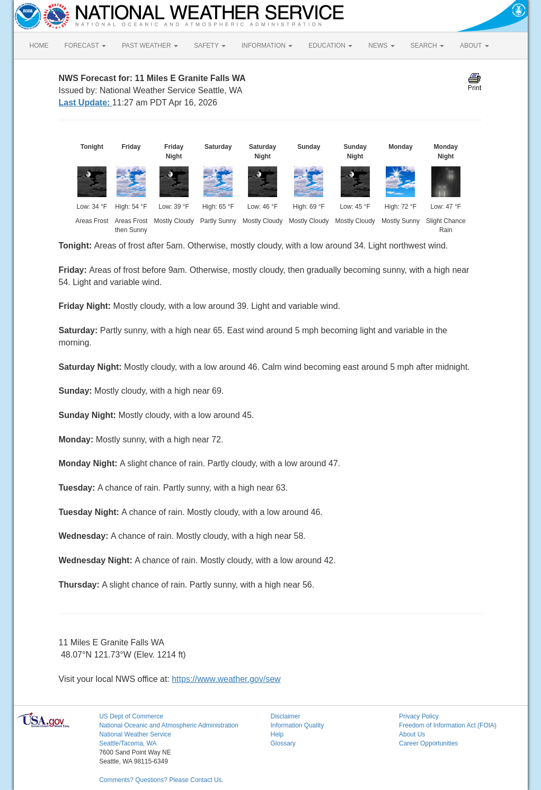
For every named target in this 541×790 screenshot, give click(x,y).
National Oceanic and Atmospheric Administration (168, 725)
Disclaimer (285, 716)
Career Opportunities (428, 743)
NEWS (381, 45)
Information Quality (297, 725)
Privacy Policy (419, 716)
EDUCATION (330, 45)
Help (276, 734)
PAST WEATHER (150, 45)
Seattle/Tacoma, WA (127, 743)
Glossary (282, 743)
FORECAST (85, 45)
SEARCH (427, 45)
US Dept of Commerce (131, 716)
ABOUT (474, 45)
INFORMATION (267, 45)
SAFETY (210, 45)
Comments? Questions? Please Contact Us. (161, 780)
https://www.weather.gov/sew (226, 679)
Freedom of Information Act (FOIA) (447, 725)
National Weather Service (135, 734)
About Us (412, 734)
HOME (39, 45)
